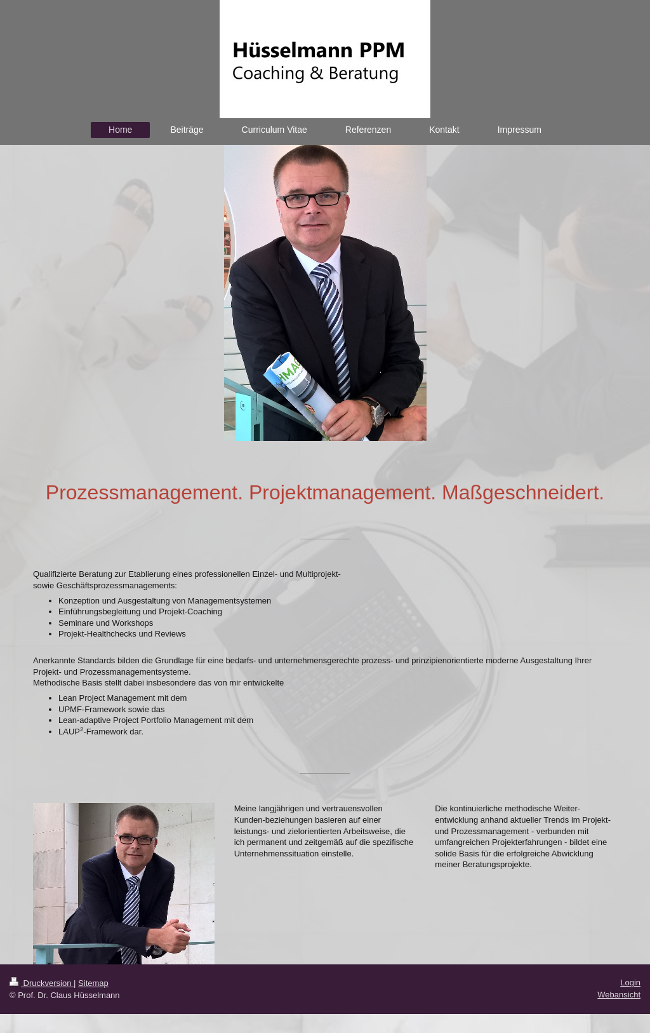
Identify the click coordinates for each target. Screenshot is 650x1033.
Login (630, 982)
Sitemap (93, 983)
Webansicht (618, 994)
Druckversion (42, 983)
